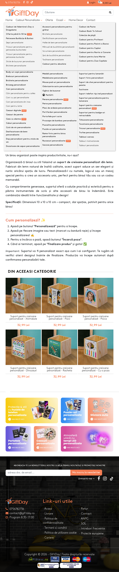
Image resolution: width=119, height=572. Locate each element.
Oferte (49, 20)
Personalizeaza (60, 93)
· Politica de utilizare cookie (60, 532)
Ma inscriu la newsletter (97, 472)
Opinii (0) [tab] (31, 138)
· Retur (83, 508)
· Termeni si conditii (55, 527)
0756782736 (14, 3)
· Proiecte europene (91, 532)
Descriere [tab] (14, 138)
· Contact (85, 513)
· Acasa (47, 508)
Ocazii (61, 20)
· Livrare (48, 513)
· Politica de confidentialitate (53, 520)
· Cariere (48, 537)
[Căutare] (110, 12)
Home (9, 20)
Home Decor (76, 20)
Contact (90, 20)
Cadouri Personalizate (29, 20)
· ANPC (83, 518)
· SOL (82, 523)
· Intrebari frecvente (92, 527)
